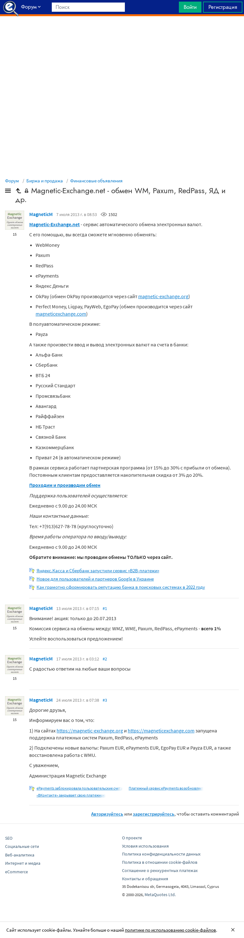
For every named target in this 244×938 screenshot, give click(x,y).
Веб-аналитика (19, 855)
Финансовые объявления (96, 181)
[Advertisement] (122, 32)
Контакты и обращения (145, 879)
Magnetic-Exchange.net (54, 224)
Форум (12, 181)
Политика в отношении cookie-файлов (159, 862)
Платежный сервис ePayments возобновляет (166, 788)
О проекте (132, 838)
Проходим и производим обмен (64, 485)
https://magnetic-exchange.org (90, 730)
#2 (105, 659)
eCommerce (16, 872)
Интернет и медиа (22, 863)
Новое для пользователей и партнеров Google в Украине (95, 579)
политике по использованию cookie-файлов (170, 930)
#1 (105, 608)
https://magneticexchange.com (161, 730)
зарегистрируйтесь (153, 814)
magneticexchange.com (61, 314)
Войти (190, 7)
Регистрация (222, 7)
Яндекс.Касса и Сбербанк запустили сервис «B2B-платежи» (98, 570)
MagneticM (41, 214)
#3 (105, 700)
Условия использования (145, 846)
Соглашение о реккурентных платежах (160, 870)
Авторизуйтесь (107, 814)
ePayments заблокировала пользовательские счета (80, 788)
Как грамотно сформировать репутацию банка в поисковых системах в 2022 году (121, 587)
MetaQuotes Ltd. (160, 894)
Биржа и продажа (44, 181)
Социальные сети (22, 846)
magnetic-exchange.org (163, 296)
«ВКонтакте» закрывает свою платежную (71, 795)
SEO (8, 838)
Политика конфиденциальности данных (161, 854)
